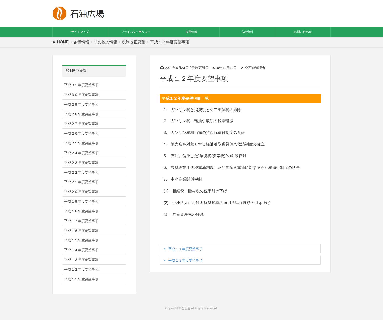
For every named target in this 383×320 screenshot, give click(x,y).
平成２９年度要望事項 (81, 104)
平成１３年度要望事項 (185, 260)
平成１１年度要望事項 (185, 249)
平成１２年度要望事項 (81, 269)
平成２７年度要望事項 (81, 124)
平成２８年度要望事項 (81, 114)
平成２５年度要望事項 (81, 143)
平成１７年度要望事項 (81, 221)
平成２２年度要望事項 (81, 172)
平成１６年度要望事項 (81, 231)
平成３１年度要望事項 (81, 85)
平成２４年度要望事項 (81, 153)
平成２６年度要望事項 (81, 133)
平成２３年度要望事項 (81, 163)
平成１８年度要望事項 (81, 211)
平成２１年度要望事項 (81, 182)
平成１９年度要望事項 (81, 201)
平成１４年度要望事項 (81, 250)
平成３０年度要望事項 (81, 95)
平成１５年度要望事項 (81, 240)
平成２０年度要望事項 (81, 192)
